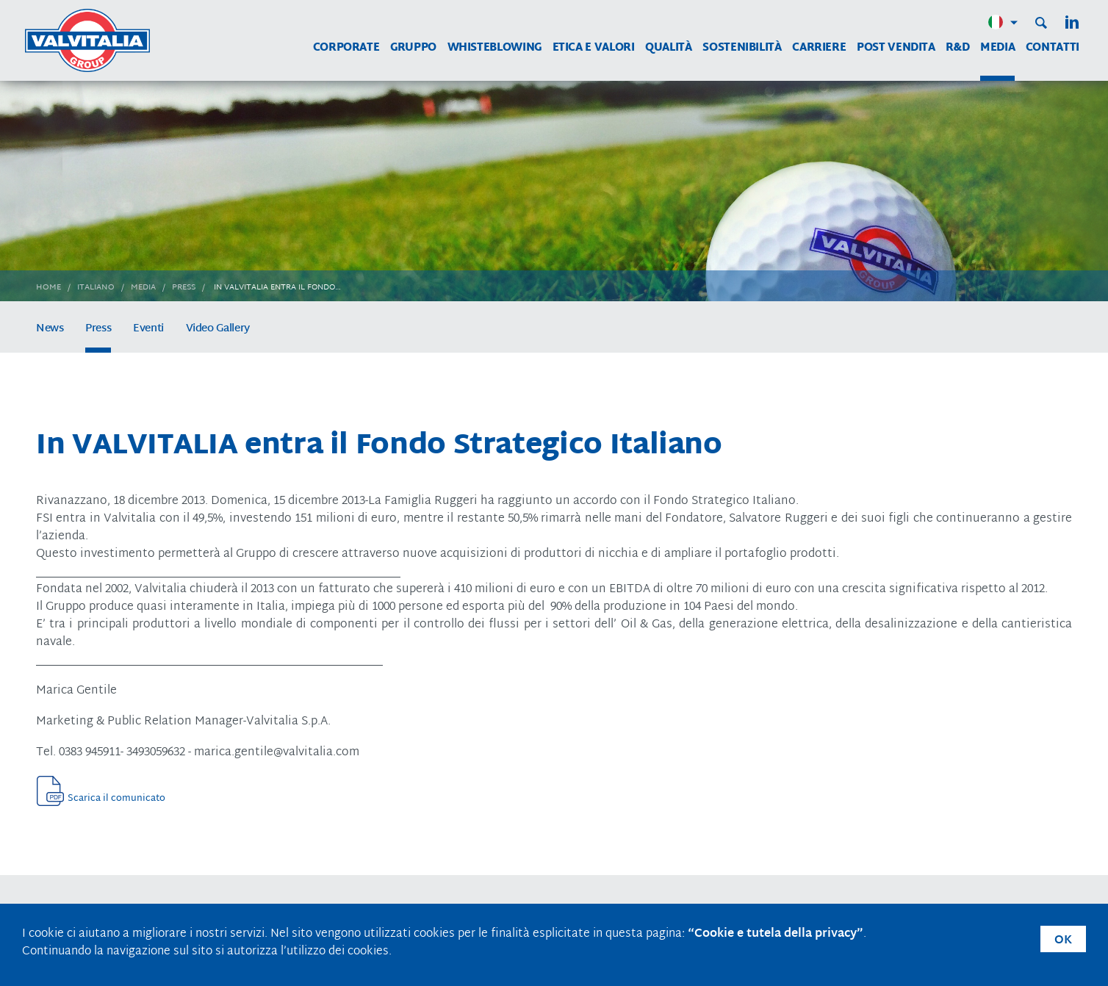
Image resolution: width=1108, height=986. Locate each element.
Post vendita (896, 48)
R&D (957, 48)
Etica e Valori (594, 48)
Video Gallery (218, 329)
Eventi (148, 329)
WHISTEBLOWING (494, 48)
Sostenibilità (741, 48)
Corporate (346, 48)
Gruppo (413, 48)
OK (1063, 940)
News (50, 329)
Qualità (668, 48)
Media (997, 48)
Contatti (1052, 48)
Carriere (819, 48)
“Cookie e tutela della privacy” (775, 934)
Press (98, 329)
